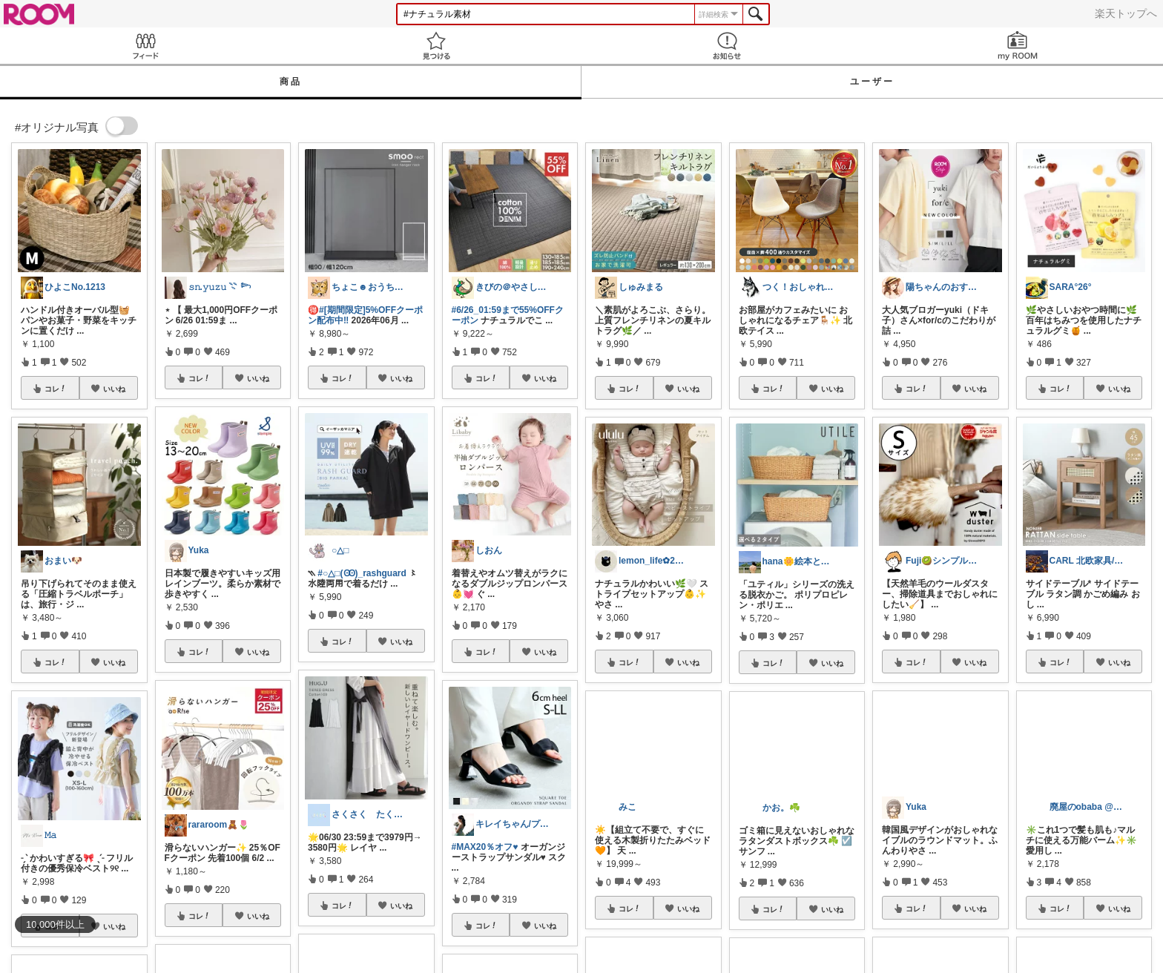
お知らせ (727, 45)
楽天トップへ (1126, 13)
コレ (56, 388)
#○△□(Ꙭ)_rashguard (361, 573)
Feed (145, 45)
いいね (114, 388)
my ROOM (1017, 45)
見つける (436, 45)
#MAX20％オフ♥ (485, 847)
